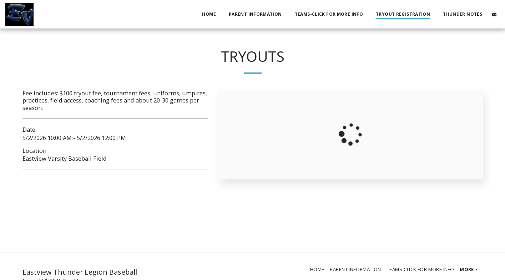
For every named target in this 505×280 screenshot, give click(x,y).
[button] (494, 14)
